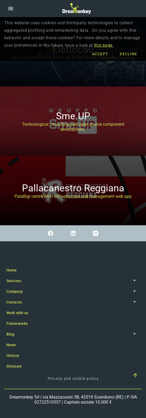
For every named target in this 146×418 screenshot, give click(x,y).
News (11, 345)
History (12, 355)
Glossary (14, 366)
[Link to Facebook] (50, 233)
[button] (10, 8)
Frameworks (17, 323)
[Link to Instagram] (95, 233)
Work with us (17, 313)
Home (11, 270)
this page (104, 45)
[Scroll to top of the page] (135, 375)
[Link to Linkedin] (73, 233)
